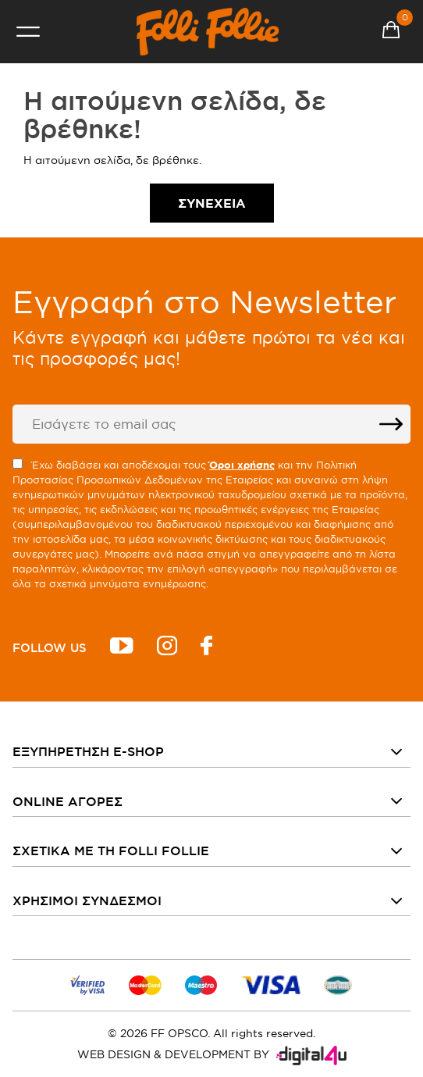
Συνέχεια (212, 203)
